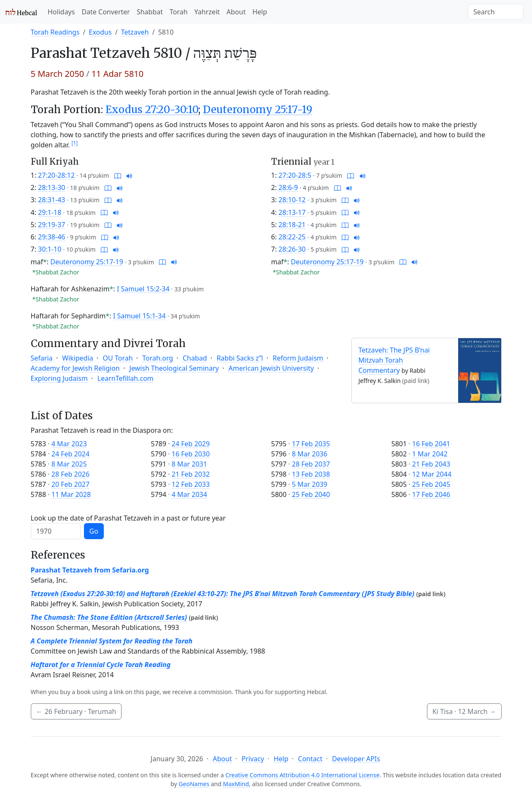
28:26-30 (291, 249)
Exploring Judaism (59, 378)
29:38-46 (51, 237)
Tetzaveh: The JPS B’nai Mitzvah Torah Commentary (394, 360)
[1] (74, 143)
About (236, 11)
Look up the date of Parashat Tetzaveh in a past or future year (128, 518)
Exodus (100, 32)
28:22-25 (291, 237)
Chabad (195, 358)
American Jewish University (271, 368)
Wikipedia (77, 358)
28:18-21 (291, 224)
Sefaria (42, 358)
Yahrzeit (207, 11)
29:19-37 (51, 224)
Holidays (61, 11)
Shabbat (150, 11)
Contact (310, 758)
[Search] (496, 12)
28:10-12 (291, 199)
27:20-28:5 (294, 175)
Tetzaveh (135, 32)
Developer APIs (356, 758)
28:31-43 (51, 199)
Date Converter (105, 11)
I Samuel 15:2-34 (143, 288)
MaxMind (236, 784)
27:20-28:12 (56, 175)
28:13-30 (51, 187)
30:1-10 (49, 249)
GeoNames (193, 784)
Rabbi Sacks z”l (239, 358)
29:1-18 (49, 212)
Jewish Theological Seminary (174, 368)
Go (93, 531)
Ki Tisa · (464, 711)
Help (259, 11)
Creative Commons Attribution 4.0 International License (302, 775)
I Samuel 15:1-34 (139, 315)
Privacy (252, 758)
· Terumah (76, 711)
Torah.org (157, 358)
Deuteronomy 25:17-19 (257, 109)
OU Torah (118, 358)
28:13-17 (291, 212)
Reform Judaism (298, 358)
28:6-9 (288, 187)
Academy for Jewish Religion (75, 368)
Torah (179, 11)
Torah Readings (55, 32)
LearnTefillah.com (125, 378)
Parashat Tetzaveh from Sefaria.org (90, 570)
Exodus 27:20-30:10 (151, 109)
